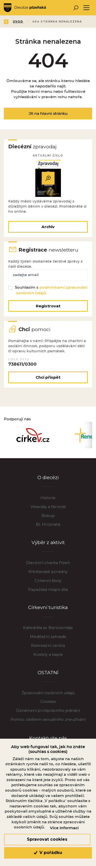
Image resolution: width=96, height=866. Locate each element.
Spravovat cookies (47, 839)
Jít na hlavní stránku (48, 113)
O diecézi (48, 477)
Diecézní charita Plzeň (48, 562)
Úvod (18, 21)
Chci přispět (48, 377)
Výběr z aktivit (48, 542)
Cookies (48, 701)
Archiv (48, 226)
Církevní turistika (48, 607)
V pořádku (48, 852)
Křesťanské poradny (48, 571)
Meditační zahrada (48, 636)
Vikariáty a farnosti (48, 506)
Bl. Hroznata (48, 524)
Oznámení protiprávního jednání (48, 710)
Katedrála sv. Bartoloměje (48, 627)
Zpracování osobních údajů (48, 692)
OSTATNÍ (48, 673)
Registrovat (48, 305)
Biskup (48, 515)
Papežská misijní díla (48, 589)
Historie (48, 497)
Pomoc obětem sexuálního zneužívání (48, 719)
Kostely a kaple (48, 654)
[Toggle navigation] (86, 8)
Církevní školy (48, 580)
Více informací (64, 828)
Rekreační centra (48, 645)
